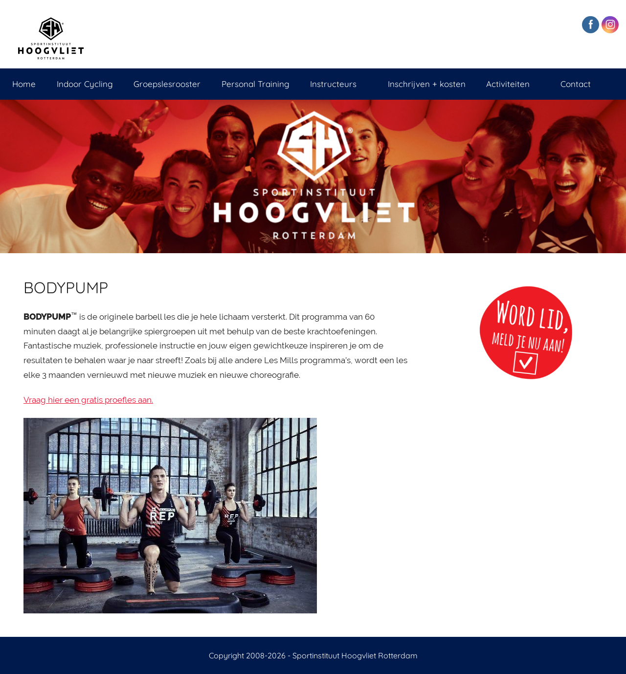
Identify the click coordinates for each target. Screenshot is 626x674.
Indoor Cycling (85, 84)
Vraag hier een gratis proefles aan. (88, 400)
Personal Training (256, 84)
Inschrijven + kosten (427, 84)
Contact (575, 84)
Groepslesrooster (167, 84)
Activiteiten (513, 84)
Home (24, 84)
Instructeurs (338, 84)
